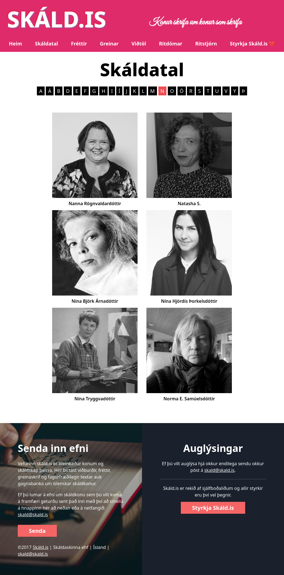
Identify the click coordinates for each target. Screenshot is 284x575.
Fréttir (79, 43)
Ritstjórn (206, 43)
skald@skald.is (33, 515)
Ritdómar (170, 43)
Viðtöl (138, 43)
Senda (37, 531)
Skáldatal (46, 43)
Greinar (109, 43)
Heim (15, 43)
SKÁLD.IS (56, 19)
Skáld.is (40, 547)
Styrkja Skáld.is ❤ (252, 43)
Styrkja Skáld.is (213, 508)
